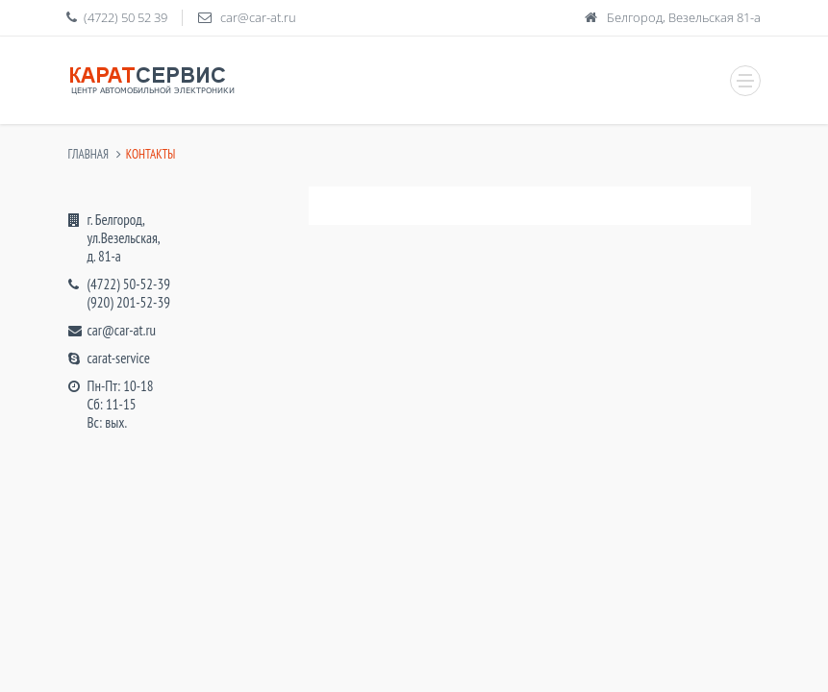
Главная (88, 154)
